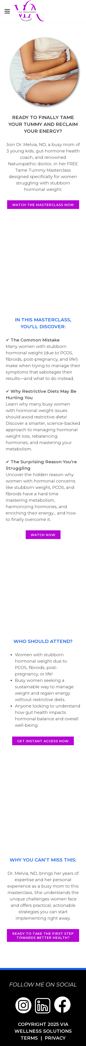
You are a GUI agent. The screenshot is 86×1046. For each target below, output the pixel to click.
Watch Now (43, 535)
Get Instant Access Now (43, 741)
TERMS (29, 1038)
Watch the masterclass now (43, 205)
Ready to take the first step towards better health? (43, 936)
